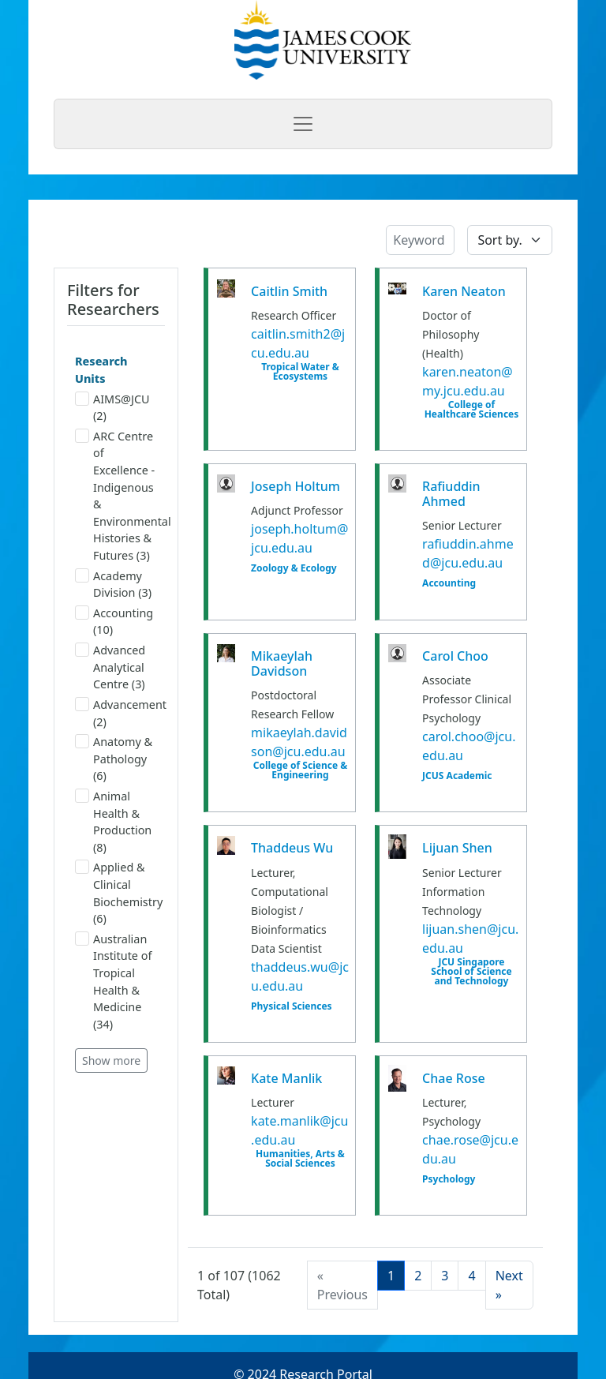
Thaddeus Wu (292, 847)
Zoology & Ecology (294, 568)
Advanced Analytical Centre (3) (110, 667)
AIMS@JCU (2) (112, 408)
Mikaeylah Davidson (281, 663)
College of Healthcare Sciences (472, 409)
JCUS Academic (457, 776)
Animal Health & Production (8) (113, 822)
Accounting (449, 583)
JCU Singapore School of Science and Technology (471, 971)
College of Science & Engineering (300, 770)
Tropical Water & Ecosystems (300, 371)
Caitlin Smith (289, 291)
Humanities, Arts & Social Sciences (300, 1158)
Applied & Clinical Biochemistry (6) (116, 893)
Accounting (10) (114, 621)
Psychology (448, 1179)
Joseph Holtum (295, 486)
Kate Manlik (286, 1078)
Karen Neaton (464, 291)
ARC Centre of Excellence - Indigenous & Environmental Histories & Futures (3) (116, 496)
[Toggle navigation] (303, 124)
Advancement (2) (116, 713)
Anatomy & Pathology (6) (113, 758)
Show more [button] (111, 1060)
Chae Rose (453, 1078)
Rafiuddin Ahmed (451, 494)
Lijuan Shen (457, 847)
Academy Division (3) (113, 584)
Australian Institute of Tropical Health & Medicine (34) (113, 981)
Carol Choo (455, 656)
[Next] (509, 1285)
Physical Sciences (291, 1006)
